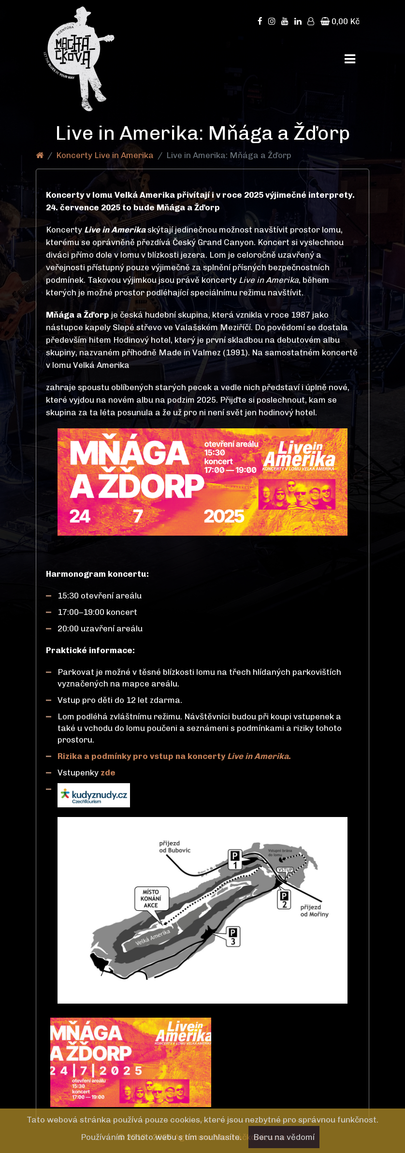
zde (109, 772)
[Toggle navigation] (350, 59)
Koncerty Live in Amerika (105, 155)
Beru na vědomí (284, 1137)
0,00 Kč (340, 21)
